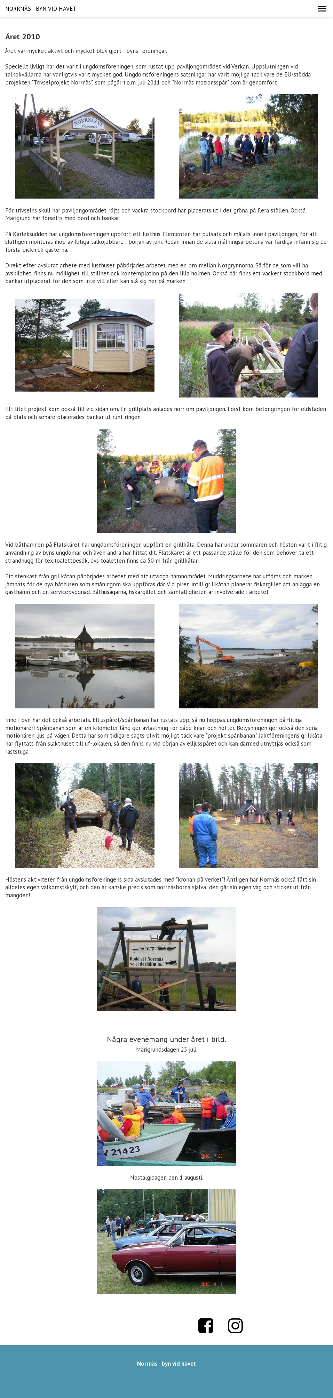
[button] (322, 8)
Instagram (235, 1325)
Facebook (206, 1325)
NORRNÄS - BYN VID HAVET (41, 9)
